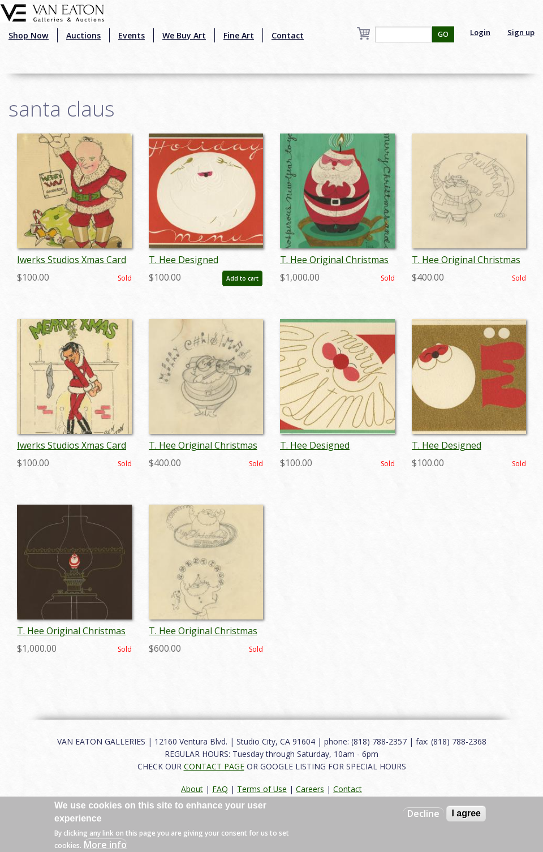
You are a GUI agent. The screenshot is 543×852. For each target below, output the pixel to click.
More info (105, 844)
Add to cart (242, 278)
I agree (466, 813)
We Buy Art (184, 35)
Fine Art (238, 35)
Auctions (83, 35)
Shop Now (28, 35)
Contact (288, 35)
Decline (423, 813)
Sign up (521, 32)
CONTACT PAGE (214, 766)
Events (131, 35)
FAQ (220, 789)
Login (480, 32)
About (192, 789)
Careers (310, 789)
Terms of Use (262, 789)
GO (443, 34)
